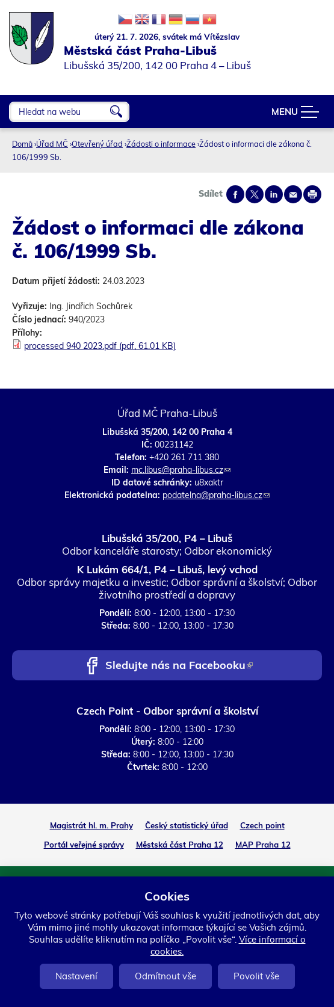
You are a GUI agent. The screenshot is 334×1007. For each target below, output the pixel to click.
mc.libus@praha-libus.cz (180, 469)
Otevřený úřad (97, 144)
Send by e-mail (293, 194)
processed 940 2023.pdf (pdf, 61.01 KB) (100, 345)
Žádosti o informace (161, 144)
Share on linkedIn (274, 194)
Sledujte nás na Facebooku (179, 666)
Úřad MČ (52, 144)
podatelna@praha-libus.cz (216, 495)
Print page (312, 194)
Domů (22, 144)
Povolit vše (256, 976)
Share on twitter (255, 194)
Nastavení (76, 976)
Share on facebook (235, 194)
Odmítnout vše (165, 976)
